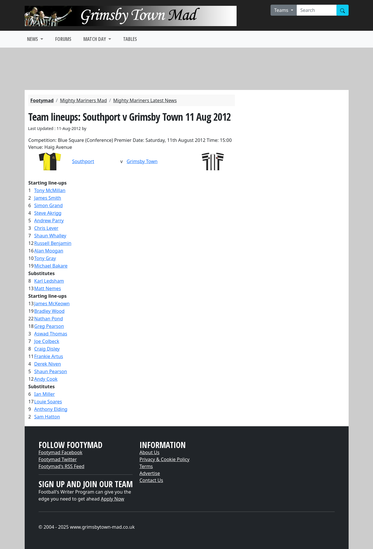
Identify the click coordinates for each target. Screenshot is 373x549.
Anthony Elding (50, 409)
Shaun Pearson (50, 371)
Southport (83, 161)
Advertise (150, 473)
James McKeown (52, 303)
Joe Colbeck (46, 341)
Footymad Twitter (58, 459)
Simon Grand (48, 205)
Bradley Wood (49, 311)
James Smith (47, 198)
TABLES (130, 39)
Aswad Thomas (50, 334)
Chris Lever (46, 228)
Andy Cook (45, 379)
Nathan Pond (48, 318)
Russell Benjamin (52, 243)
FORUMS (63, 39)
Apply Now (112, 499)
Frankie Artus (48, 356)
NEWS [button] (33, 39)
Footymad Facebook (60, 452)
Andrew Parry (49, 220)
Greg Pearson (49, 326)
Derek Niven (47, 364)
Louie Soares (48, 401)
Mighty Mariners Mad (83, 100)
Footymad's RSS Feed (61, 466)
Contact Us (151, 480)
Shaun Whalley (50, 235)
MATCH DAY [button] (95, 39)
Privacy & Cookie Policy (165, 459)
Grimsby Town (142, 161)
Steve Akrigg (48, 213)
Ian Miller (44, 394)
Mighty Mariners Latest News (145, 100)
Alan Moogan (48, 251)
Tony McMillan (50, 190)
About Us (150, 452)
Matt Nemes (47, 288)
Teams (282, 10)
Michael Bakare (51, 266)
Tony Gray (45, 258)
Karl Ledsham (49, 281)
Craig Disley (47, 349)
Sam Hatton (47, 416)
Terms (146, 466)
